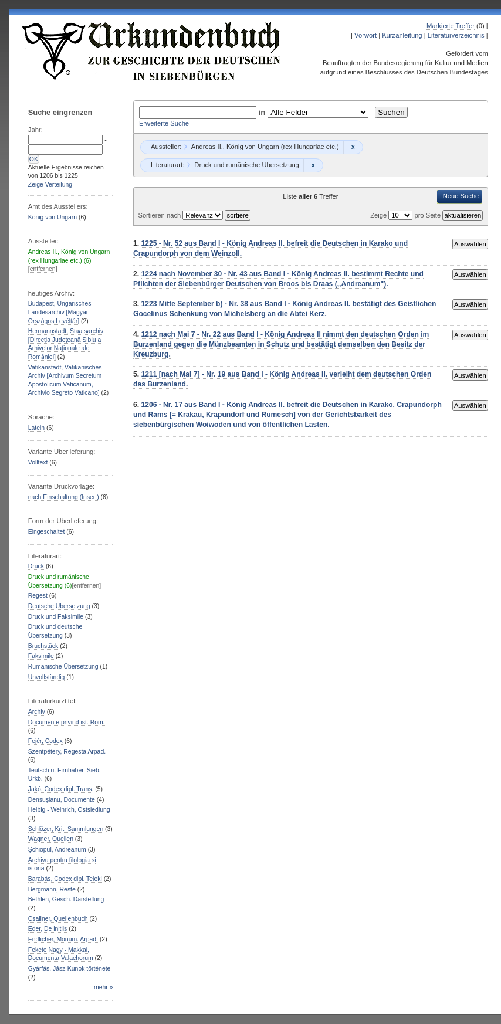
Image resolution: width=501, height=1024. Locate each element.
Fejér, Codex (45, 741)
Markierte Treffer (450, 25)
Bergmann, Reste (52, 889)
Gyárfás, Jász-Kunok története (69, 968)
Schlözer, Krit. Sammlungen (65, 829)
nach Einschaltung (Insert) (63, 497)
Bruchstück (43, 646)
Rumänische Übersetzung (63, 666)
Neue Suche (461, 195)
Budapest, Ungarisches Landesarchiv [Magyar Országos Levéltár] (60, 312)
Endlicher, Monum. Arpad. (63, 939)
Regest (38, 595)
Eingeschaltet (46, 531)
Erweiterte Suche (164, 123)
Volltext (38, 462)
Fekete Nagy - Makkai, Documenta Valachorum (60, 954)
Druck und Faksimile (55, 616)
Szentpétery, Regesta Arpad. (67, 751)
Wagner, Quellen (50, 839)
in (263, 112)
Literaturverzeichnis (456, 35)
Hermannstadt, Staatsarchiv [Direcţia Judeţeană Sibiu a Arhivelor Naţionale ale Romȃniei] (65, 344)
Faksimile (41, 656)
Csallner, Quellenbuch (58, 919)
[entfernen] (42, 269)
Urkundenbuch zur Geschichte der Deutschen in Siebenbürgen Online (152, 51)
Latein (36, 428)
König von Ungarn (52, 217)
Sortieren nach (160, 215)
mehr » (103, 987)
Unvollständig (46, 677)
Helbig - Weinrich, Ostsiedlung (69, 809)
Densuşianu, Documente (61, 799)
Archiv (36, 711)
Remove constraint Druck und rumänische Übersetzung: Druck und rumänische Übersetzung (313, 165)
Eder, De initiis (47, 928)
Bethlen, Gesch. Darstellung (66, 899)
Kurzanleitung (402, 35)
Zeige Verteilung (50, 184)
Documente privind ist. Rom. (66, 722)
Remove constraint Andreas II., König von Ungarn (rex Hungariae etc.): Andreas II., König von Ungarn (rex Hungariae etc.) (353, 147)
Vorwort (365, 35)
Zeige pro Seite (406, 215)
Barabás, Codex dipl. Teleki (65, 879)
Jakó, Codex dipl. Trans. (61, 789)
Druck (36, 566)
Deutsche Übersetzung (59, 606)
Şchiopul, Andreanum (57, 849)
